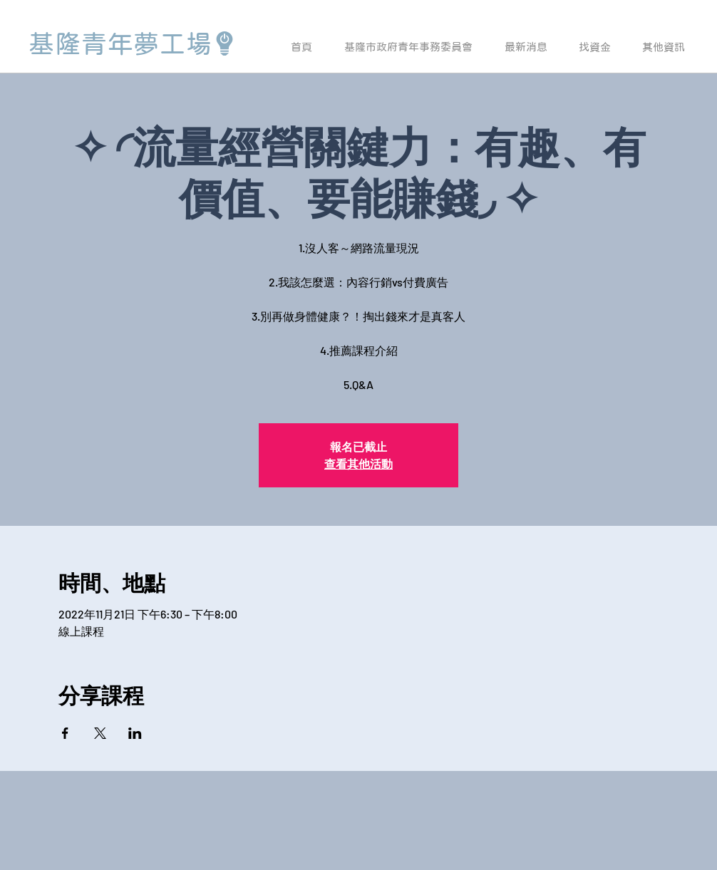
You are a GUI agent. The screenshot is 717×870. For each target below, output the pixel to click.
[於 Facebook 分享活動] (65, 733)
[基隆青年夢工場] (132, 43)
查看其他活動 (358, 463)
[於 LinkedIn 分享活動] (135, 733)
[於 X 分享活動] (100, 733)
